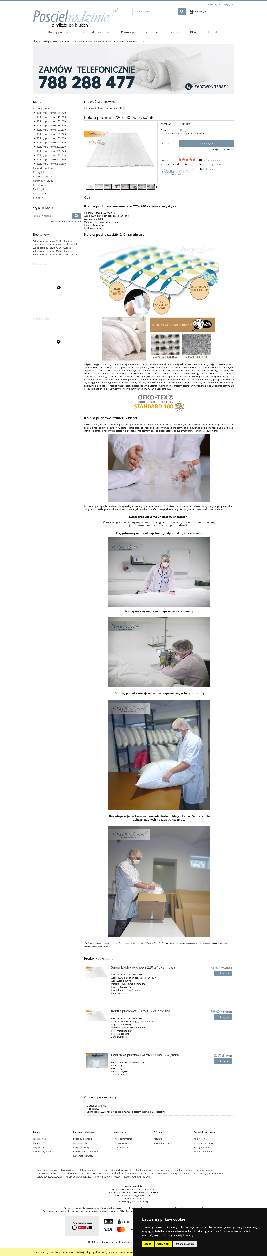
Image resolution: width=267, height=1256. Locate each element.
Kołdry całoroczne (43, 180)
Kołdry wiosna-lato (43, 176)
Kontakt (158, 1138)
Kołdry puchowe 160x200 (51, 129)
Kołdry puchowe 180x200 (51, 138)
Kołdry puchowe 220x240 (51, 155)
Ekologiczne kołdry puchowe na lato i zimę (197, 1169)
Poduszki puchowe (43, 168)
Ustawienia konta (122, 1143)
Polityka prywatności (43, 1151)
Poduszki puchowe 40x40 (95, 1173)
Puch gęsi (38, 189)
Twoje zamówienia (122, 1138)
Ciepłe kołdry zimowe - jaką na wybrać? (56, 1169)
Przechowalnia (120, 1147)
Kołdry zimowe (41, 185)
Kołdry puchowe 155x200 (51, 125)
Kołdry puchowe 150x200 (51, 121)
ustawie (104, 946)
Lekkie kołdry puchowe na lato (116, 1169)
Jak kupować (39, 1138)
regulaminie (89, 946)
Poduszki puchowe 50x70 (124, 1173)
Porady (36, 1143)
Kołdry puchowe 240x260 (51, 163)
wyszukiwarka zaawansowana (66, 221)
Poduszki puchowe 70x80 (154, 1173)
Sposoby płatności (82, 1138)
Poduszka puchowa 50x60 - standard (53, 251)
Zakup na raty (80, 1143)
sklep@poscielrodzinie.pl (136, 1201)
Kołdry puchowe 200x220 (51, 146)
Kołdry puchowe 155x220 (51, 134)
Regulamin (38, 1147)
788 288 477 (138, 1198)
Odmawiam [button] (163, 1244)
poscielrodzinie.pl (195, 1208)
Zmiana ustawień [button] (184, 1244)
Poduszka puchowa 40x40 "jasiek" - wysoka (57, 254)
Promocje (38, 197)
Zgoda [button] (147, 1244)
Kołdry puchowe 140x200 (51, 117)
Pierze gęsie (40, 193)
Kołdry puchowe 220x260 (51, 159)
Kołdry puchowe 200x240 (51, 151)
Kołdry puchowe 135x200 (51, 112)
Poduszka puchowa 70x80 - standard (53, 240)
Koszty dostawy (81, 1147)
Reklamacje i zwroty (83, 1155)
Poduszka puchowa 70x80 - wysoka (53, 247)
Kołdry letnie (40, 172)
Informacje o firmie (163, 1143)
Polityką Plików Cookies (114, 1252)
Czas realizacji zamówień (85, 1151)
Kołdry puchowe (42, 108)
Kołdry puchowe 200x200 (51, 142)
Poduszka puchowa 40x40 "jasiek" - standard (57, 244)
